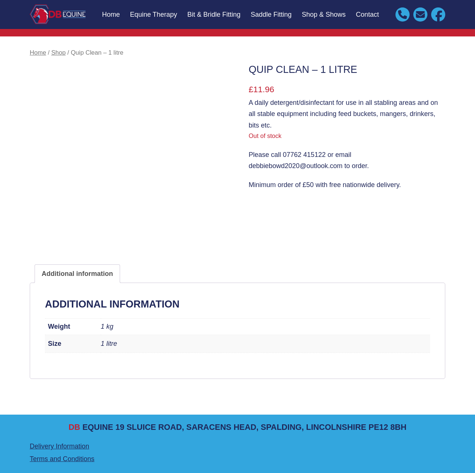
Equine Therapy (153, 14)
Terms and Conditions (62, 459)
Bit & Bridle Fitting (213, 14)
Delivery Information (59, 446)
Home (111, 14)
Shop (58, 52)
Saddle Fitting (271, 14)
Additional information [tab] (77, 273)
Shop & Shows (324, 14)
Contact (367, 14)
